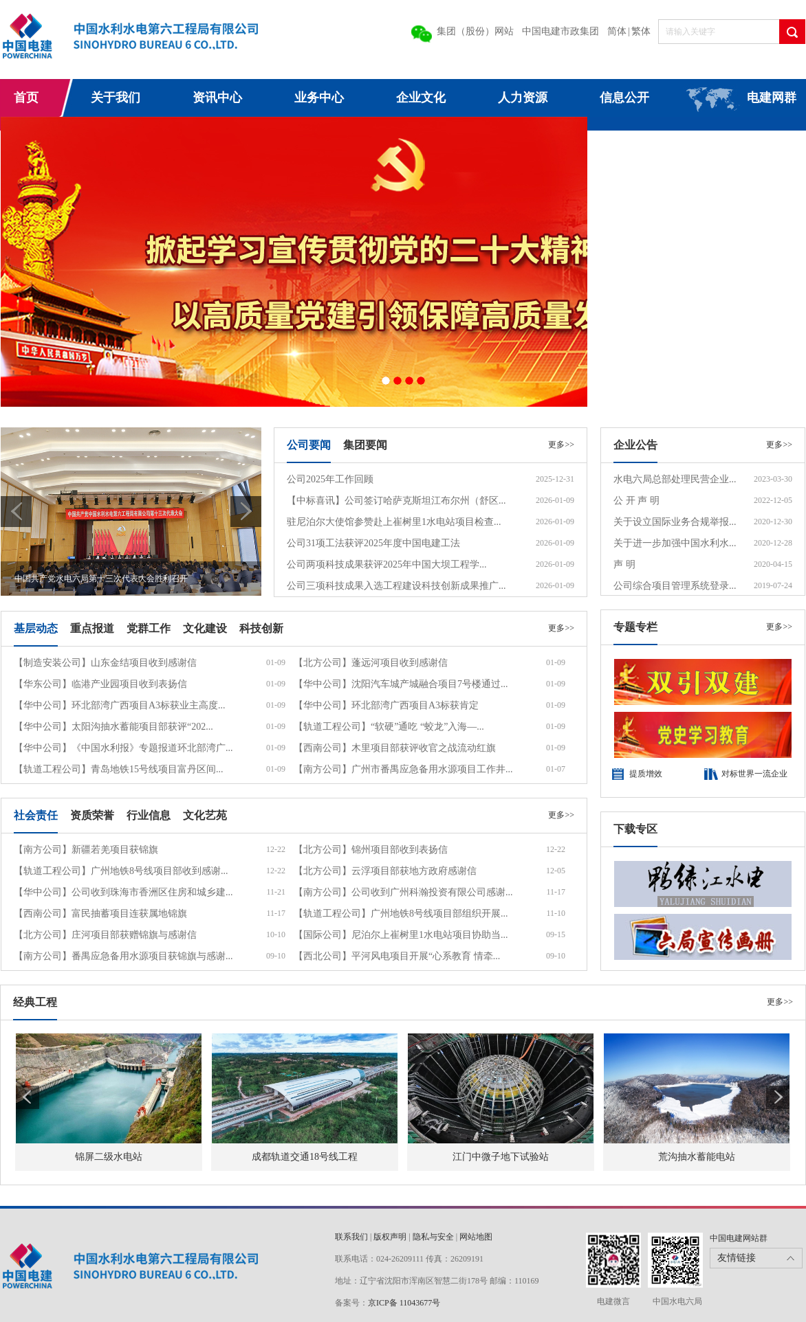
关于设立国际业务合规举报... (675, 522)
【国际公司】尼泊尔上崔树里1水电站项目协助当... (401, 935)
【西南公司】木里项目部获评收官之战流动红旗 (395, 748)
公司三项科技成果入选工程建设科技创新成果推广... (396, 586)
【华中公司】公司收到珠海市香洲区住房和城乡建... (123, 892)
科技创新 (261, 628)
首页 (26, 97)
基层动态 (36, 628)
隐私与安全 (433, 1237)
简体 (617, 31)
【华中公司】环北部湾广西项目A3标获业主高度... (120, 705)
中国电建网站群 (738, 1238)
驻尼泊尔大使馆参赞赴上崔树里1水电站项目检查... (394, 522)
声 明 (624, 564)
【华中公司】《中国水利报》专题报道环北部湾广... (123, 748)
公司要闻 (309, 445)
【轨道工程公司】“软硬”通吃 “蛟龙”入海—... (389, 726)
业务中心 (319, 97)
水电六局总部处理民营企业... (675, 479)
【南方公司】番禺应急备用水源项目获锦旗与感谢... (123, 956)
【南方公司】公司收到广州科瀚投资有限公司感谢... (403, 892)
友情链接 (736, 1258)
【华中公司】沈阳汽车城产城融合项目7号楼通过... (401, 684)
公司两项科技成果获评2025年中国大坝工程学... (387, 564)
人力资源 (522, 97)
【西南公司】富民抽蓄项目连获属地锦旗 (100, 913)
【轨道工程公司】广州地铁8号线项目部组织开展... (401, 913)
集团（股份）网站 (475, 31)
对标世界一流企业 (754, 773)
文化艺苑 (205, 815)
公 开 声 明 (636, 500)
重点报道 (92, 628)
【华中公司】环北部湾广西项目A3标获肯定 (386, 705)
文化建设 (205, 628)
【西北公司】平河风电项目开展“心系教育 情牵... (397, 956)
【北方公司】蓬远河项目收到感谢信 (371, 663)
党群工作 (149, 628)
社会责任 (36, 815)
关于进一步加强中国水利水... (675, 543)
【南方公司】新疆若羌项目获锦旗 (86, 849)
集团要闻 (365, 445)
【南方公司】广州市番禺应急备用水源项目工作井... (403, 769)
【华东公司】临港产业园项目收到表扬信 (100, 684)
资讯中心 (217, 97)
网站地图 (475, 1237)
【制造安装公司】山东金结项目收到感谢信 (105, 663)
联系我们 (351, 1237)
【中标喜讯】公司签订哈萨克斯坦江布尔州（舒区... (396, 500)
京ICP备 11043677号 (404, 1303)
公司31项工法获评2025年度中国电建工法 (373, 543)
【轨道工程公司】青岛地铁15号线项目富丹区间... (119, 769)
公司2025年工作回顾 (330, 479)
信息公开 (624, 97)
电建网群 (771, 97)
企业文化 (421, 97)
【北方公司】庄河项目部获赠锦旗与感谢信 (105, 935)
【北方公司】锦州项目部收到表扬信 (371, 849)
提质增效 (645, 773)
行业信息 (149, 815)
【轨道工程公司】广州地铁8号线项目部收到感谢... (121, 871)
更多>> (561, 444)
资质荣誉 (92, 815)
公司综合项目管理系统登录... (675, 586)
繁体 (641, 31)
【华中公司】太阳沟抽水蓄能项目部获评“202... (113, 726)
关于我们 (115, 97)
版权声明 (389, 1237)
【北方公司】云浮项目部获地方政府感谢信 (385, 871)
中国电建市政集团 (560, 31)
